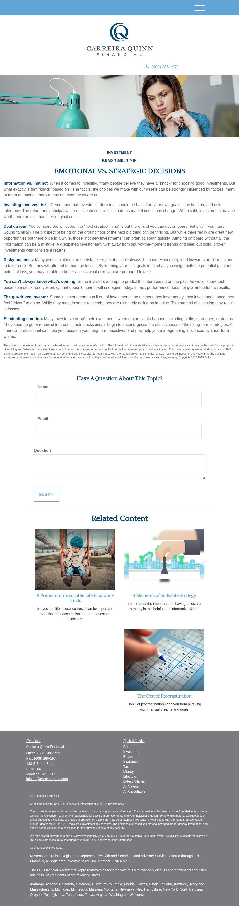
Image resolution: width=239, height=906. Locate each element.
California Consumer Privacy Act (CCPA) (155, 835)
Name (43, 387)
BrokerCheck (116, 803)
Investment (131, 752)
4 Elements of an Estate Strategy (164, 595)
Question (42, 450)
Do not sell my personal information (111, 839)
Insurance (131, 762)
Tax (126, 767)
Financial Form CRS (48, 795)
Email (43, 419)
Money (128, 772)
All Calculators (134, 791)
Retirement (131, 747)
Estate (128, 757)
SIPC (130, 861)
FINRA (116, 861)
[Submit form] (46, 495)
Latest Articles (134, 781)
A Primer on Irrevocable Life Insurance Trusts (75, 598)
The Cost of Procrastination (164, 696)
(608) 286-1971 (162, 67)
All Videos (131, 786)
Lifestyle (129, 776)
